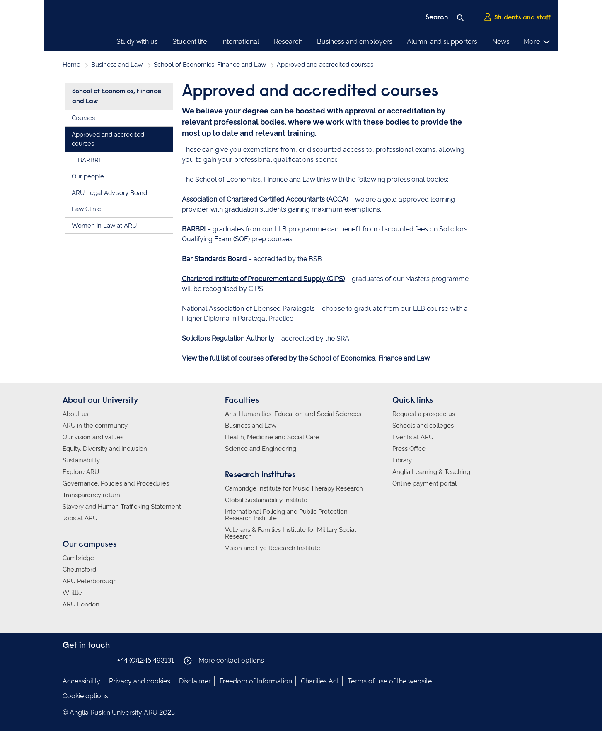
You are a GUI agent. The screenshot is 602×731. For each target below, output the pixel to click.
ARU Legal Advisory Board (109, 193)
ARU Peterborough (90, 581)
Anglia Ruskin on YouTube (105, 660)
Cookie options (85, 696)
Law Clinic (86, 209)
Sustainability (81, 460)
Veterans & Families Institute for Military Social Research (290, 533)
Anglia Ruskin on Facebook (68, 660)
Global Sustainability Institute (266, 500)
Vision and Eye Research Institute (272, 548)
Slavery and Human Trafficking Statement (122, 506)
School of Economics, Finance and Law (210, 64)
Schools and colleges (423, 425)
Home (71, 64)
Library (402, 460)
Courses (83, 118)
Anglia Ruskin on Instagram (80, 660)
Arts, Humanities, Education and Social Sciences (293, 414)
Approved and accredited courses (108, 139)
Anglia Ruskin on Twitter (92, 660)
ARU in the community (95, 425)
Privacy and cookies (139, 681)
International (240, 42)
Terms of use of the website (390, 681)
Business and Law (117, 64)
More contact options (224, 660)
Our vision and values (93, 437)
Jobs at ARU (80, 518)
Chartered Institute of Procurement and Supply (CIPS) (263, 279)
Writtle (72, 592)
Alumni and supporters (442, 42)
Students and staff (517, 17)
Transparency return (91, 495)
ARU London (81, 604)
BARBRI (194, 229)
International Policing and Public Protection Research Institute (286, 515)
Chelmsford (79, 569)
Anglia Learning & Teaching (431, 472)
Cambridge (78, 558)
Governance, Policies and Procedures (116, 483)
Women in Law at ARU (104, 225)
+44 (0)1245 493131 (145, 660)
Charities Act (320, 681)
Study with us (137, 42)
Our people (88, 176)
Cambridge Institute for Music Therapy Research (294, 488)
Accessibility (81, 681)
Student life (189, 42)
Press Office (409, 448)
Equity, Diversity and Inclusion (105, 448)
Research (288, 42)
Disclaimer (195, 681)
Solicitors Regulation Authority (228, 338)
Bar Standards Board (214, 259)
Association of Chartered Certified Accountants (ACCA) (265, 199)
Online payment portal (424, 483)
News (501, 42)
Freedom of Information (256, 681)
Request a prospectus (423, 414)
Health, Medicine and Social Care (272, 437)
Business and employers (354, 42)
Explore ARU (81, 472)
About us (75, 414)
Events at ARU (412, 437)
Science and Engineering (260, 448)
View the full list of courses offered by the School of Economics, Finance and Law (306, 358)
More (537, 42)
